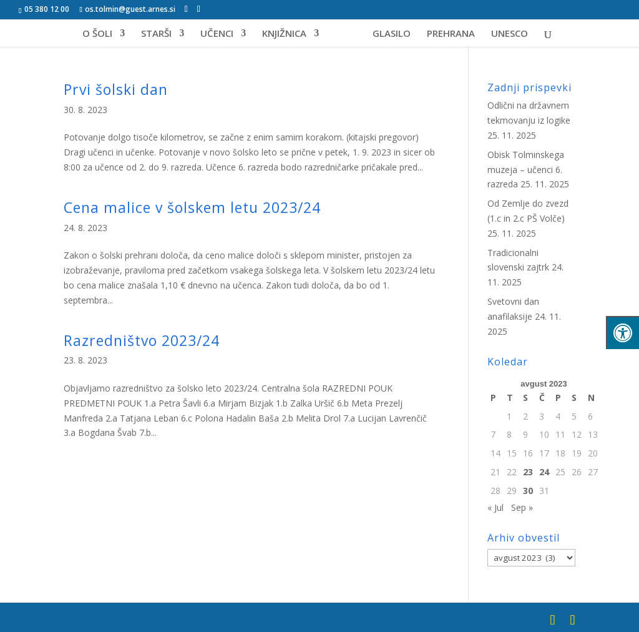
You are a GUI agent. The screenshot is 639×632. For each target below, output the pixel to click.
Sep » (522, 507)
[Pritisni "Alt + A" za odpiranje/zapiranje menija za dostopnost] (622, 332)
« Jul (495, 507)
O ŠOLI (102, 34)
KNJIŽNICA (288, 34)
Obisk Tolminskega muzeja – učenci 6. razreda (525, 169)
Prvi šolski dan (116, 89)
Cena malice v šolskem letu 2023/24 (192, 207)
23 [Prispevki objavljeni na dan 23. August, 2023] (528, 472)
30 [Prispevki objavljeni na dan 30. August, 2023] (528, 490)
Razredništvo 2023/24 (142, 340)
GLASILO (387, 34)
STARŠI (160, 34)
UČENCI (221, 34)
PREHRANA (446, 34)
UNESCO (505, 34)
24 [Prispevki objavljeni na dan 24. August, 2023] (544, 472)
